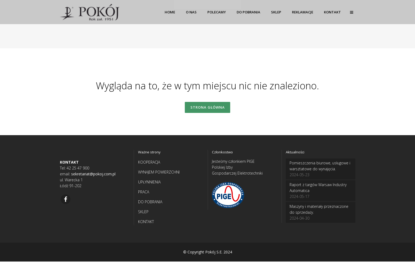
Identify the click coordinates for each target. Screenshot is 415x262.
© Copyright (193, 252)
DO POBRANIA (150, 202)
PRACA (143, 192)
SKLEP (143, 212)
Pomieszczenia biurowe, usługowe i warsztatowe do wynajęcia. (320, 166)
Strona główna (207, 107)
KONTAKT (146, 222)
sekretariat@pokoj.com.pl (93, 174)
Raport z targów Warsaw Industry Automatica (318, 188)
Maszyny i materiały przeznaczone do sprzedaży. (319, 209)
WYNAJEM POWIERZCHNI (159, 172)
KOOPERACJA (149, 162)
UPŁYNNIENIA (149, 182)
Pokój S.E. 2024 (218, 252)
